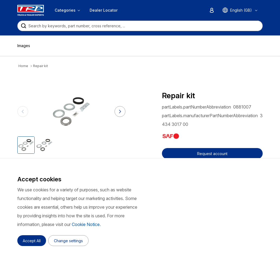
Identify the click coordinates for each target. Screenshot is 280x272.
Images (23, 45)
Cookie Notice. (86, 224)
